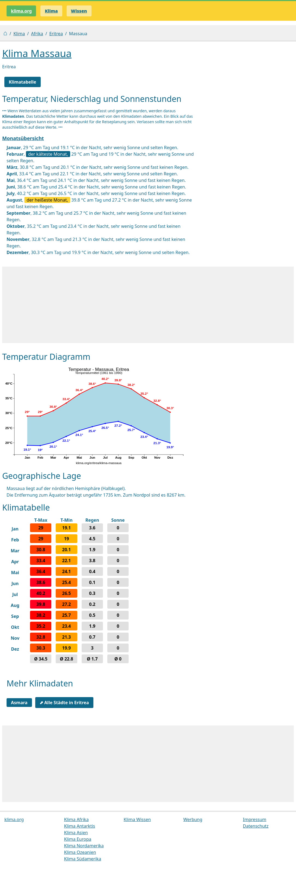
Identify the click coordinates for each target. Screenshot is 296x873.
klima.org (21, 11)
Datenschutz (256, 826)
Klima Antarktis (79, 826)
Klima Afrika (76, 819)
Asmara (19, 703)
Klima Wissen (137, 819)
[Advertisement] (148, 305)
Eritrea (56, 34)
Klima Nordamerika (83, 846)
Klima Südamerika (82, 859)
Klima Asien (76, 833)
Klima (19, 34)
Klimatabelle (22, 82)
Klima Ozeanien (80, 852)
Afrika (37, 34)
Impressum (255, 819)
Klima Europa (77, 839)
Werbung (192, 819)
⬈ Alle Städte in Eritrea (64, 703)
